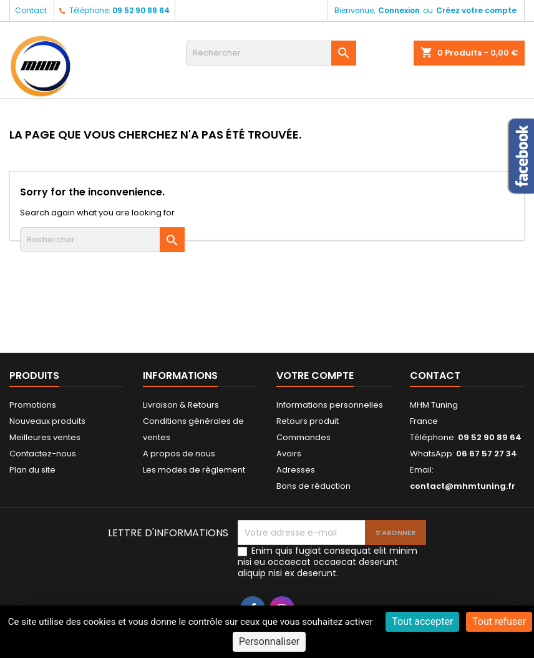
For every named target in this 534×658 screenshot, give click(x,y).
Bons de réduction (313, 486)
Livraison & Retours (181, 405)
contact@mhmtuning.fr (462, 486)
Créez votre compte (476, 10)
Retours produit (307, 421)
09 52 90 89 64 (141, 10)
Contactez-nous (42, 453)
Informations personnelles (329, 405)
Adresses (295, 470)
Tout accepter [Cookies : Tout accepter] (422, 621)
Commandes (303, 437)
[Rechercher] (271, 53)
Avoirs (288, 453)
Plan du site (32, 470)
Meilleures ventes (44, 437)
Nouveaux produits (47, 421)
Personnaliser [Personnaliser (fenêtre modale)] (269, 641)
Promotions (32, 405)
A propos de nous (179, 453)
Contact (31, 10)
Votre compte (315, 375)
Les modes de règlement (194, 470)
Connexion (399, 10)
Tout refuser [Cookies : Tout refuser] (499, 621)
